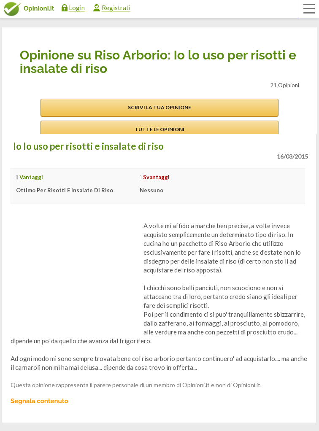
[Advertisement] (74, 274)
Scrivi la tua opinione (159, 107)
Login (77, 7)
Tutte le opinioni (159, 129)
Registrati (116, 7)
